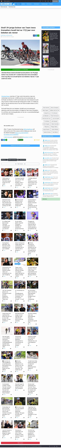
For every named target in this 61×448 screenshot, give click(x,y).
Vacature (40, 442)
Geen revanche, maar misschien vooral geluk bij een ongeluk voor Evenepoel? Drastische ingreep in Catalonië (50, 172)
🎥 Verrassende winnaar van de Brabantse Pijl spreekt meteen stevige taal (19, 202)
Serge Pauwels (46, 129)
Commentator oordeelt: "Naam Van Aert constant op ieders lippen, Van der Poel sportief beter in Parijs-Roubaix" (6, 388)
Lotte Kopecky (54, 121)
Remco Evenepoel (54, 107)
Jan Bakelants (46, 115)
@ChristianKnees (28, 129)
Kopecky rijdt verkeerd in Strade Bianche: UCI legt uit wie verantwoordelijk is (50, 184)
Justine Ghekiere (54, 129)
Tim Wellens (46, 121)
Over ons (28, 442)
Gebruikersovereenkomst (19, 444)
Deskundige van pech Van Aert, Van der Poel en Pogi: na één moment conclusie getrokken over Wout (6, 411)
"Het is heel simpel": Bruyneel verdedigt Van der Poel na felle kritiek (50, 178)
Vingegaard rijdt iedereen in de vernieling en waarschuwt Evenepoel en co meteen (50, 166)
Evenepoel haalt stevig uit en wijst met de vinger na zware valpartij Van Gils (50, 195)
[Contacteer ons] (54, 443)
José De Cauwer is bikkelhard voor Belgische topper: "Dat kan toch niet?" (7, 433)
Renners (51, 4)
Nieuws (18, 4)
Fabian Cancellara (55, 124)
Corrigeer (37, 139)
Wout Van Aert (46, 107)
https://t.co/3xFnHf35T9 (21, 132)
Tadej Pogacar (45, 110)
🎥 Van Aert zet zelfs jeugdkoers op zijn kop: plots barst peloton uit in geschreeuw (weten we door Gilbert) (6, 365)
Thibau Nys (46, 126)
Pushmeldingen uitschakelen (41, 444)
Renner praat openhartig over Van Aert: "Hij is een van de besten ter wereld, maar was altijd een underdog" (32, 388)
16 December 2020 (5, 36)
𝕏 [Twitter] (52, 443)
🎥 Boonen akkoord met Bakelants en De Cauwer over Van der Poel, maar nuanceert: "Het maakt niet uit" (19, 365)
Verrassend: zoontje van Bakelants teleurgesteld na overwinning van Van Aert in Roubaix (19, 341)
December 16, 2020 (27, 137)
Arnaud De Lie (47, 113)
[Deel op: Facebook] (34, 36)
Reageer (12, 36)
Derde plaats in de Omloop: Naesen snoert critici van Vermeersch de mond (50, 189)
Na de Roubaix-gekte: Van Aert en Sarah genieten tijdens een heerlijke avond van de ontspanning (32, 295)
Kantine (23, 4)
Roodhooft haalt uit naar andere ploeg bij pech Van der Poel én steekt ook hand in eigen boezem (51, 160)
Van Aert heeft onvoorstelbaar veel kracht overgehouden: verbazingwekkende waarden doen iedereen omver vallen (50, 147)
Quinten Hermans (47, 132)
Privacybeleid (34, 442)
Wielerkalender (4, 6)
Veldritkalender (11, 6)
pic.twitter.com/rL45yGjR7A (11, 134)
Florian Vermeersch (55, 115)
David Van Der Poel (46, 118)
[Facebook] (49, 443)
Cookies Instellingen (30, 444)
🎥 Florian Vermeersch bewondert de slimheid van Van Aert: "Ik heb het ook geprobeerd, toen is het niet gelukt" (54, 61)
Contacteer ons (22, 442)
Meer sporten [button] (7, 1)
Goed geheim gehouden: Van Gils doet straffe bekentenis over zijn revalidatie (6, 245)
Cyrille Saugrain (46, 124)
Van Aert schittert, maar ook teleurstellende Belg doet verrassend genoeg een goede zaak (32, 318)
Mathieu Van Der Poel (54, 110)
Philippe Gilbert (54, 126)
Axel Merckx (55, 132)
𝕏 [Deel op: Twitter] (36, 35)
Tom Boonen (54, 113)
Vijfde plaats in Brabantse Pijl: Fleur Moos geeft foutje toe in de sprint (6, 181)
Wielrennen (29, 4)
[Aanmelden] (18, 160)
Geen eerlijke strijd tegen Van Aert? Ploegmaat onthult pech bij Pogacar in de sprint (51, 154)
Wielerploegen (45, 4)
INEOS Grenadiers (8, 137)
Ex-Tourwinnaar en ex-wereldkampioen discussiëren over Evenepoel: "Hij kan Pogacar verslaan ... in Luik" (19, 295)
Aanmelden (55, 1)
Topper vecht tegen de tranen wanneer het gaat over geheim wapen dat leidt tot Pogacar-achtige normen (19, 272)
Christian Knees (5, 96)
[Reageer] (11, 185)
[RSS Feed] (57, 443)
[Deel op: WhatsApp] (38, 36)
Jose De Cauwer (55, 118)
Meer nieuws (20, 163)
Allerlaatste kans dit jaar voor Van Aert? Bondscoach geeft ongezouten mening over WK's (6, 202)
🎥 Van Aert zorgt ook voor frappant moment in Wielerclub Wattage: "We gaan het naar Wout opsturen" (19, 411)
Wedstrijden (36, 4)
